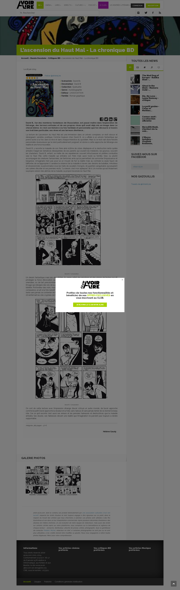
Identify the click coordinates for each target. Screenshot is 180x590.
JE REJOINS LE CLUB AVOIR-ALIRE (90, 305)
